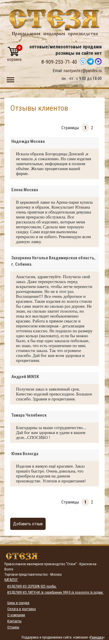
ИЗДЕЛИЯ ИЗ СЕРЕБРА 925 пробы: (32, 586)
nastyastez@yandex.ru (83, 70)
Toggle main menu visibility (10, 78)
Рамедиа (96, 637)
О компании (16, 615)
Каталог (11, 580)
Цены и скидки (18, 603)
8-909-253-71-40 (59, 62)
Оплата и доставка (21, 609)
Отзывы (13, 627)
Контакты (14, 621)
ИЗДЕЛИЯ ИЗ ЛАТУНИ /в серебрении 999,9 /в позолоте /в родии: (55, 592)
